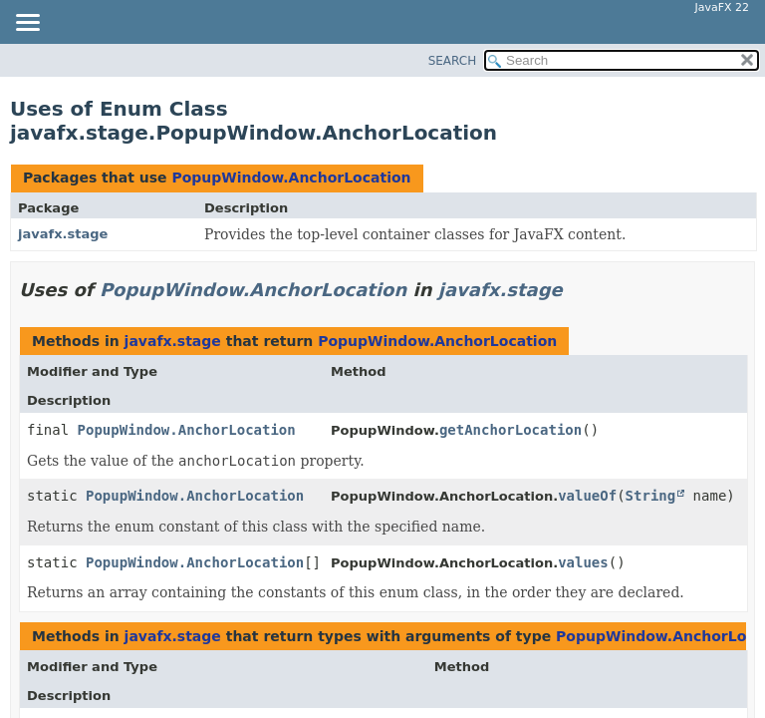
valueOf (587, 496)
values (583, 562)
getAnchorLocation (510, 430)
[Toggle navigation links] (27, 24)
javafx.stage (63, 233)
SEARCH (452, 61)
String (651, 496)
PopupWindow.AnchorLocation (290, 177)
